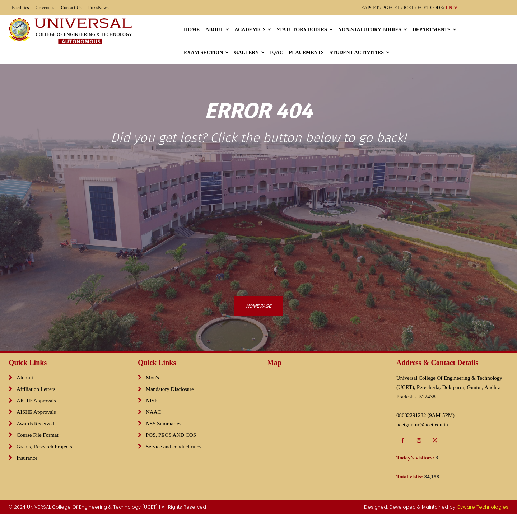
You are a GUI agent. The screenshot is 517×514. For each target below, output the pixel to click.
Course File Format (38, 435)
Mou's (152, 377)
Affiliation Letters (36, 389)
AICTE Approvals (36, 400)
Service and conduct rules (173, 446)
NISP (152, 400)
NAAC (153, 412)
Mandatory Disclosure (170, 389)
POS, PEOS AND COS (171, 435)
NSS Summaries (163, 423)
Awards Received (35, 423)
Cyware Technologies (482, 507)
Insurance (27, 458)
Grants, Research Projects (44, 446)
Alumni (25, 377)
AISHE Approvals (36, 412)
